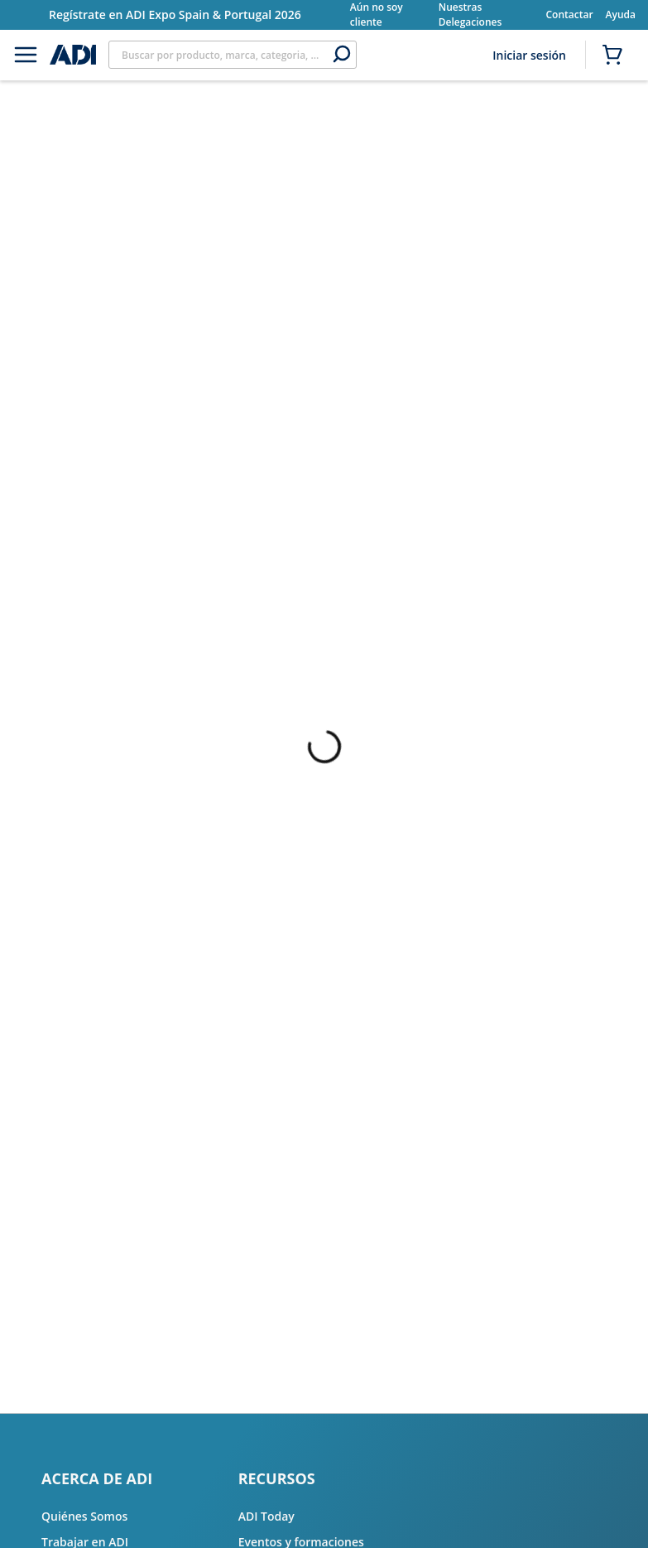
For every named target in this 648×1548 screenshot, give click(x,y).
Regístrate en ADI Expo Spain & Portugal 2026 (175, 14)
